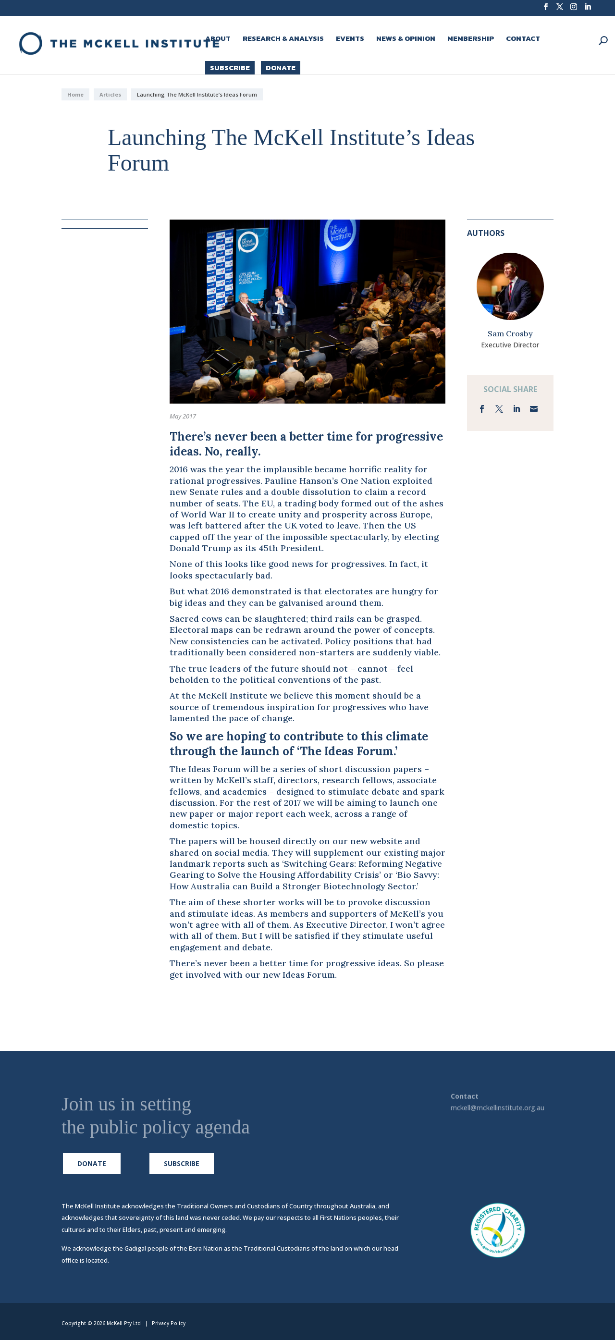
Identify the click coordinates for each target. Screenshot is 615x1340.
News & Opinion (405, 39)
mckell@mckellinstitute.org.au (497, 1109)
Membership (470, 39)
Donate (280, 67)
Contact (523, 39)
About (218, 39)
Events (350, 39)
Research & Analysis (283, 39)
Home (75, 94)
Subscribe (230, 67)
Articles (110, 94)
